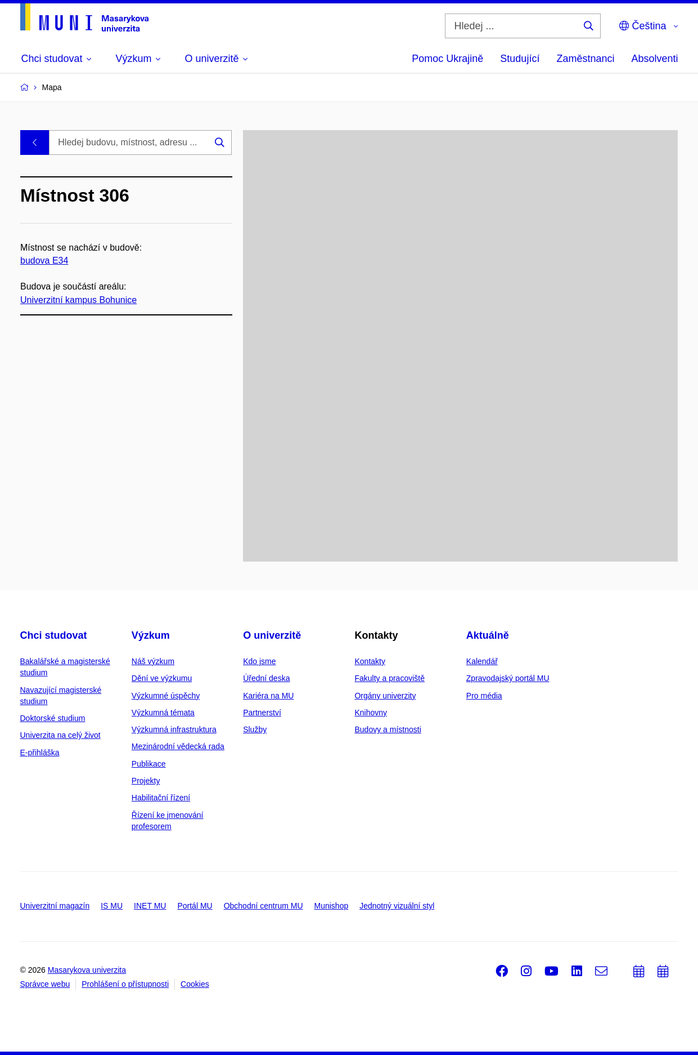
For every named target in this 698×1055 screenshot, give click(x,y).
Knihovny (370, 712)
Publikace (149, 763)
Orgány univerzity (385, 695)
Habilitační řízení (161, 797)
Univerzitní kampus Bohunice (78, 299)
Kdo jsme (259, 661)
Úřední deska (266, 678)
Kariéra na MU (268, 695)
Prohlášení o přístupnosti (125, 984)
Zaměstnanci (585, 58)
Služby (255, 729)
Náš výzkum (153, 661)
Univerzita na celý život (60, 735)
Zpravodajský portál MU (508, 678)
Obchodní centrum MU (263, 905)
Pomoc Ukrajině (447, 58)
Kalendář (482, 661)
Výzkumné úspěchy (166, 695)
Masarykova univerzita (87, 969)
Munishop (331, 905)
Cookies (195, 984)
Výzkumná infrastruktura (174, 729)
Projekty (146, 780)
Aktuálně (487, 635)
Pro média (484, 695)
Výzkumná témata (163, 712)
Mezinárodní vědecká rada (178, 746)
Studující (519, 58)
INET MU (150, 905)
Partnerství (262, 712)
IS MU (112, 905)
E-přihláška (40, 752)
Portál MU (194, 905)
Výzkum (151, 635)
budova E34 (44, 260)
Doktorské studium (52, 718)
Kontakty (369, 661)
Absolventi (654, 58)
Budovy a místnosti (387, 729)
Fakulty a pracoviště (389, 678)
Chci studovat (53, 635)
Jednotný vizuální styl (396, 905)
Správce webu (45, 984)
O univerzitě (272, 635)
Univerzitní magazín (55, 905)
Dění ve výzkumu (162, 678)
